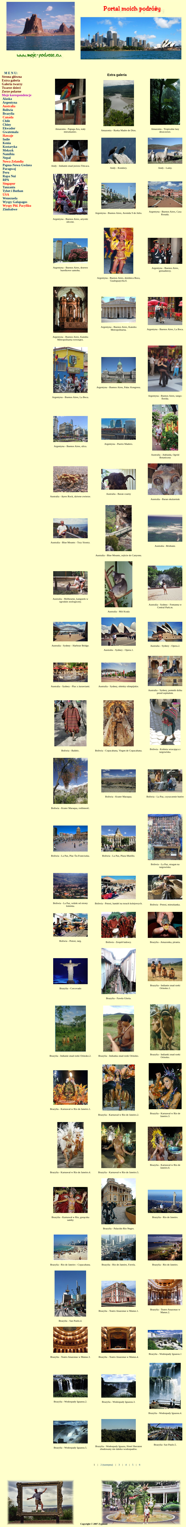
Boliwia (8, 110)
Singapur (9, 183)
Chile (6, 121)
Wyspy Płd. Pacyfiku (17, 205)
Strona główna (12, 77)
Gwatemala (10, 132)
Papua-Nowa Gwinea (17, 165)
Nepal (7, 158)
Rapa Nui (9, 176)
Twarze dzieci (11, 88)
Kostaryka (10, 146)
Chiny (7, 124)
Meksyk (8, 150)
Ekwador (9, 128)
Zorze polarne (11, 91)
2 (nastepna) (106, 1464)
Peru (6, 172)
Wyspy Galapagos (15, 202)
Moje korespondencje (16, 95)
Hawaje (8, 135)
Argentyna (10, 102)
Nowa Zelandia (13, 161)
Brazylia (9, 113)
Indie (6, 139)
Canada (8, 117)
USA (6, 194)
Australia (9, 106)
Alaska (7, 99)
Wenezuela (10, 198)
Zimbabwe (10, 209)
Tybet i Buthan (13, 191)
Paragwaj (9, 169)
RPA (6, 180)
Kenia (7, 143)
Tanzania (9, 187)
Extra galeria (11, 80)
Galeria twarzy (12, 84)
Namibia (9, 154)
